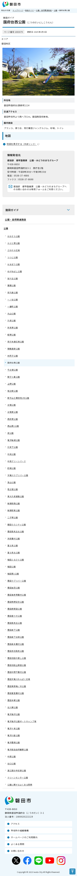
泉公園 (10, 433)
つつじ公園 (12, 257)
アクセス (15, 823)
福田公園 (11, 566)
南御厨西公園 (13, 503)
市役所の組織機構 (20, 830)
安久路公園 (12, 292)
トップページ (18, 10)
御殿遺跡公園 (13, 348)
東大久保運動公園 (15, 496)
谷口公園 (11, 763)
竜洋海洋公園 (13, 714)
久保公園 (11, 320)
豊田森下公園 (13, 629)
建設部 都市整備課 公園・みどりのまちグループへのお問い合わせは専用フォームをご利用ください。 (40, 188)
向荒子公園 (12, 355)
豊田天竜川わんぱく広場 (18, 679)
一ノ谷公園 (12, 299)
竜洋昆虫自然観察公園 (17, 749)
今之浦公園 (12, 369)
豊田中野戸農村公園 (16, 672)
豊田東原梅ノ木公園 (16, 686)
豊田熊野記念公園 (15, 601)
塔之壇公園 (12, 489)
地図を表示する (23, 143)
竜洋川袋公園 (13, 735)
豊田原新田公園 (14, 608)
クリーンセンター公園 (17, 777)
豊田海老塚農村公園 (16, 594)
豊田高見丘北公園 (15, 531)
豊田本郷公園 (13, 700)
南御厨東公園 (13, 510)
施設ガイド (29, 10)
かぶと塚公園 (13, 243)
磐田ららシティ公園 (16, 524)
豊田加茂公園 (13, 587)
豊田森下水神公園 (15, 636)
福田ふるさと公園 (15, 559)
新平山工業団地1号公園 (18, 397)
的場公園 (11, 468)
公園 (55, 10)
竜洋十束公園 (13, 728)
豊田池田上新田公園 (16, 665)
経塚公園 (11, 334)
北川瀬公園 (12, 707)
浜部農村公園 (13, 538)
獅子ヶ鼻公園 (13, 376)
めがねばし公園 (14, 271)
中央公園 (11, 454)
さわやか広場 (13, 250)
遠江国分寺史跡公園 (16, 770)
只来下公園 (12, 447)
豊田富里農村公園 (15, 693)
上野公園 (11, 383)
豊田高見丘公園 (14, 622)
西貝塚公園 (12, 419)
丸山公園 (11, 313)
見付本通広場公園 (15, 341)
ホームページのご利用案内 (24, 837)
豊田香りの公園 (14, 615)
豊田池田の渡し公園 (16, 658)
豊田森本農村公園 (15, 644)
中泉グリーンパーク (16, 461)
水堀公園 (11, 404)
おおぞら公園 (13, 236)
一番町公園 (12, 306)
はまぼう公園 (13, 264)
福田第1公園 (13, 573)
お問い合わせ (17, 850)
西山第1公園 (13, 426)
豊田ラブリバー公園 (16, 580)
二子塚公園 (12, 517)
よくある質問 (17, 844)
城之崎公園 (12, 390)
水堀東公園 (12, 411)
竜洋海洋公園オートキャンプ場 (21, 721)
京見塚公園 (12, 327)
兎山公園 (11, 482)
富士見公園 (12, 545)
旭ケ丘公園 (12, 278)
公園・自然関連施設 (44, 10)
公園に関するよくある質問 (19, 784)
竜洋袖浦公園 (13, 440)
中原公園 (11, 756)
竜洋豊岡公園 (13, 742)
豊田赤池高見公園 (15, 651)
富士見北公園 (13, 552)
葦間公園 (11, 285)
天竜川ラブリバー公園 (17, 475)
